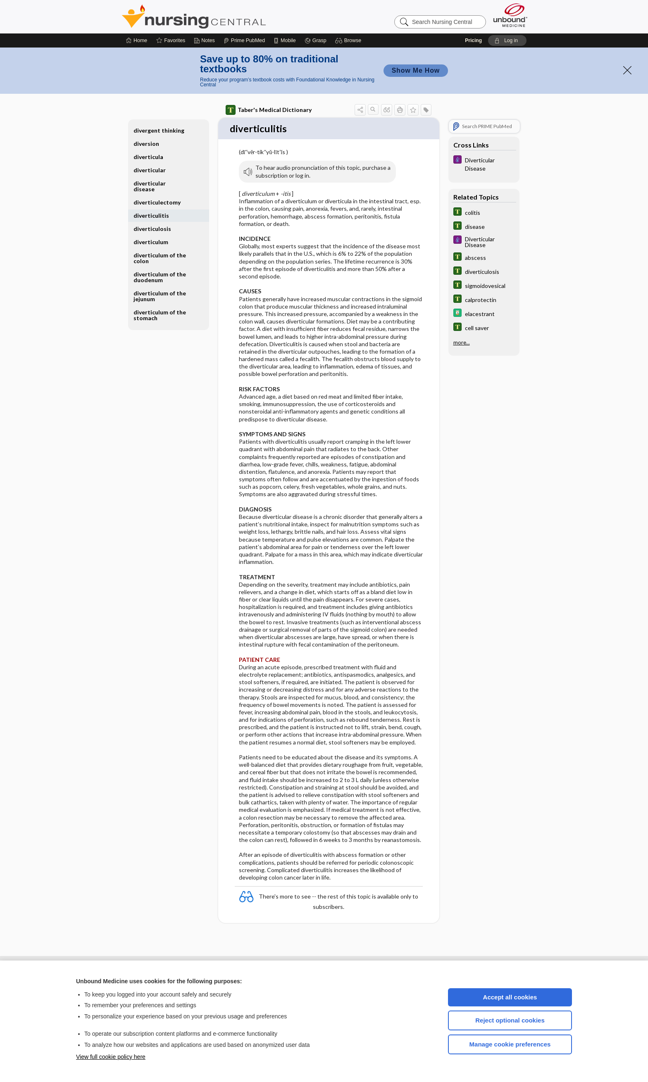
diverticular (149, 170)
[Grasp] (315, 40)
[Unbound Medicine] (510, 15)
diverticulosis (152, 228)
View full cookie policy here (110, 1056)
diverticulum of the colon (159, 258)
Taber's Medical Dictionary (269, 110)
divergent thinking (158, 130)
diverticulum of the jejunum (159, 296)
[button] (349, 40)
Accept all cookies (510, 997)
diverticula (148, 156)
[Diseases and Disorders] (483, 163)
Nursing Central (225, 16)
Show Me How (416, 70)
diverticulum (150, 241)
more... (461, 342)
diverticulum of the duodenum (159, 277)
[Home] (136, 40)
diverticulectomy (157, 202)
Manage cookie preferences (510, 1044)
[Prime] (244, 40)
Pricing (473, 40)
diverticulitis (151, 215)
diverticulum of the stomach (159, 315)
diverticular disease (149, 186)
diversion (146, 143)
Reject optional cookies (510, 1020)
